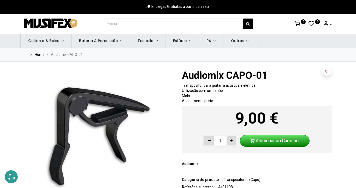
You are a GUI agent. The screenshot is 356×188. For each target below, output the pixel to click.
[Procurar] (248, 24)
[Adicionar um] (231, 141)
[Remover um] (209, 141)
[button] (326, 71)
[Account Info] (327, 24)
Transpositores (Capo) (242, 180)
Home (40, 54)
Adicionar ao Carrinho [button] (275, 140)
